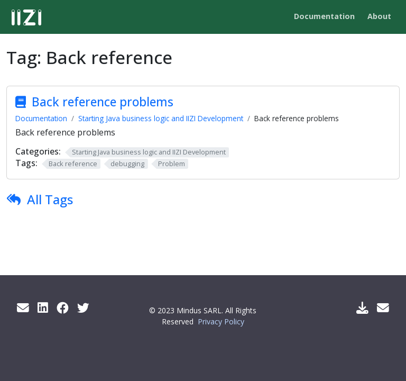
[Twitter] (83, 308)
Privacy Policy (221, 321)
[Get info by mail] (23, 308)
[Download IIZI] (362, 308)
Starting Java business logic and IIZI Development (160, 118)
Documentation (41, 118)
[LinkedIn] (43, 308)
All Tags (50, 199)
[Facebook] (63, 308)
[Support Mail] (383, 308)
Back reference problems (102, 102)
